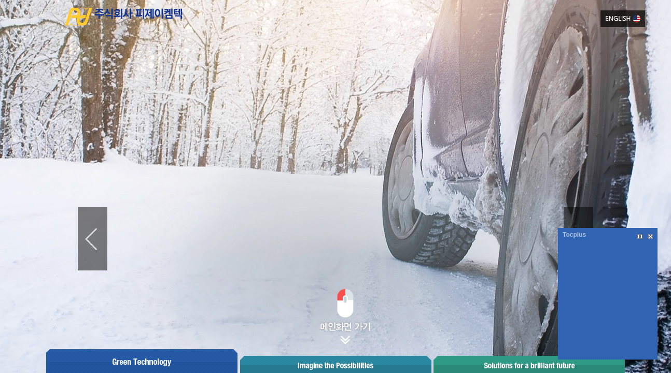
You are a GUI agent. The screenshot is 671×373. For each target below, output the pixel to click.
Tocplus (574, 234)
